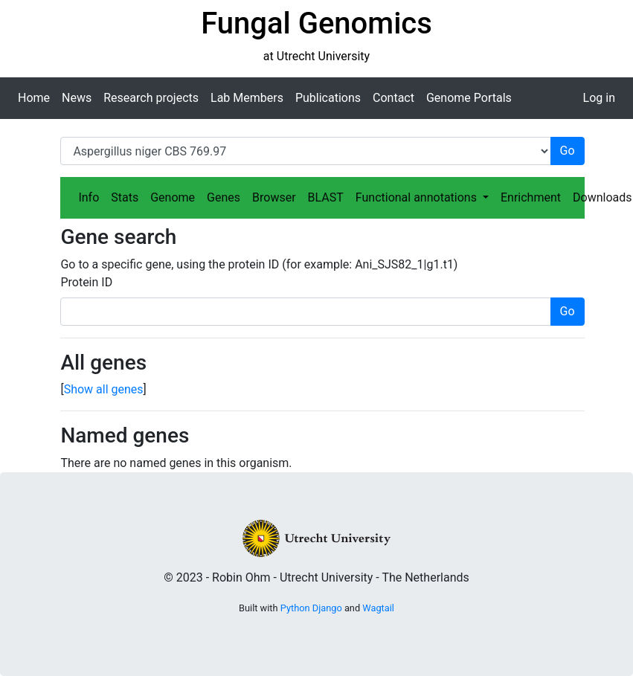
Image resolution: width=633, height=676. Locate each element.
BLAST (326, 197)
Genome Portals (469, 98)
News (76, 98)
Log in (599, 98)
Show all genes (104, 389)
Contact (393, 98)
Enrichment (531, 197)
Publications (328, 98)
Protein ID (86, 282)
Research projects (151, 98)
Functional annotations (418, 197)
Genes (223, 197)
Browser (274, 197)
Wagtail (378, 608)
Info (88, 197)
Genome (172, 197)
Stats (124, 197)
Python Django (311, 608)
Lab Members (247, 98)
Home (34, 98)
